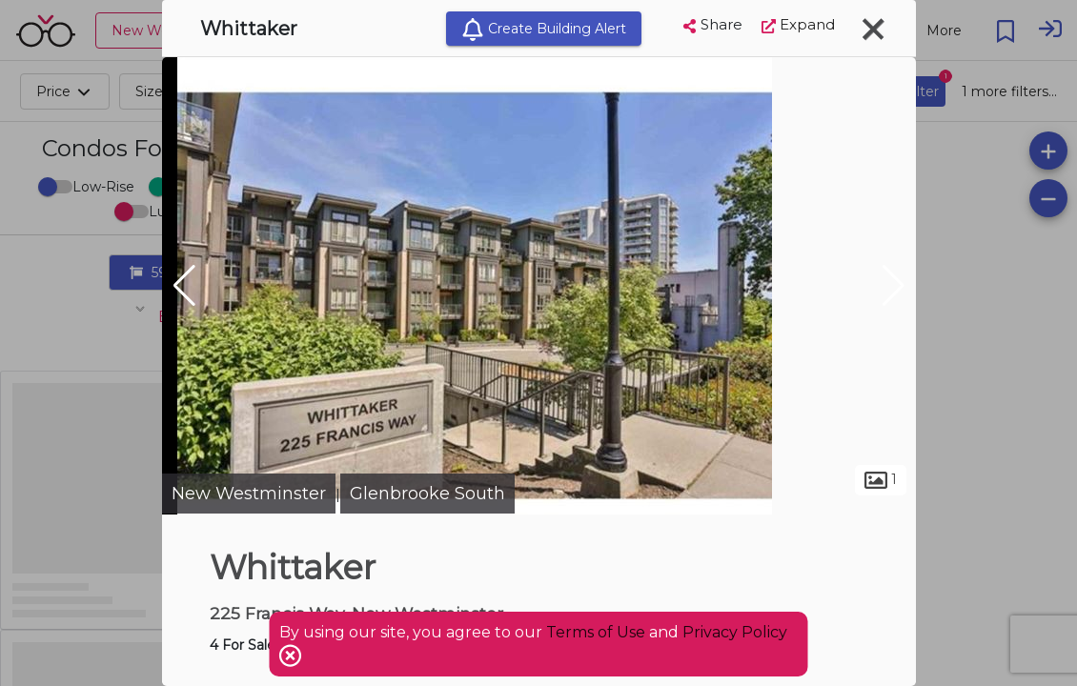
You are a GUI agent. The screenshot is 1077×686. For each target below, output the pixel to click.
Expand (798, 24)
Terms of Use (595, 632)
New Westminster (249, 493)
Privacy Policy (734, 632)
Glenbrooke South (427, 493)
